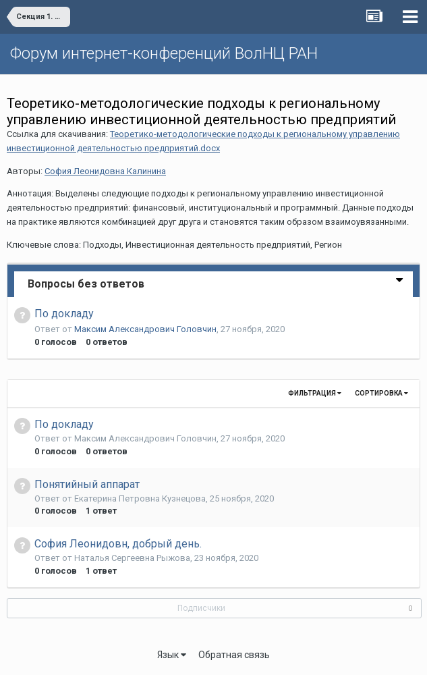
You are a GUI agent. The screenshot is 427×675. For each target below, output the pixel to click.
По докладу (64, 313)
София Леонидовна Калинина (105, 171)
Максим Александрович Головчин (145, 329)
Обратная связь (234, 654)
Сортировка (381, 393)
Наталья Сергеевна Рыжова (132, 558)
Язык (171, 654)
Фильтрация (314, 393)
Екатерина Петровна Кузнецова (140, 498)
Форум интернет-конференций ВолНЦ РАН (164, 53)
